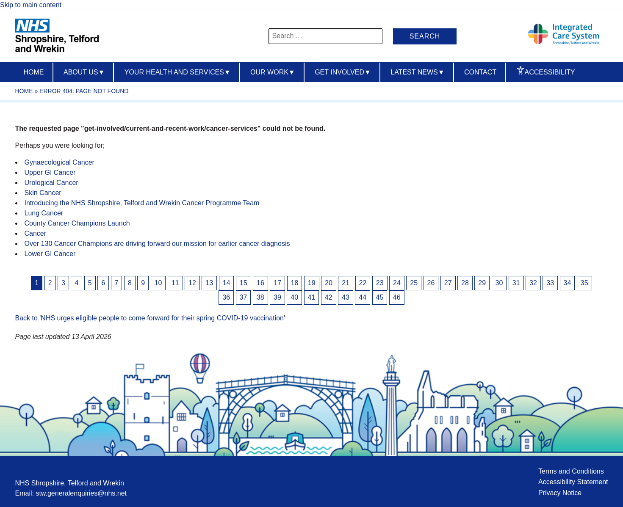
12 (192, 283)
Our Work (272, 72)
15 (243, 283)
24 (397, 283)
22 (363, 283)
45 (380, 297)
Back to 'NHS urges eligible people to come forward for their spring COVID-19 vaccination (149, 318)
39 (277, 297)
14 (226, 283)
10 (158, 283)
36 (226, 297)
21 (345, 283)
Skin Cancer (43, 192)
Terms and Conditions (571, 471)
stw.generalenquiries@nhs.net (81, 493)
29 (482, 283)
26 (431, 283)
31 (516, 283)
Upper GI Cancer (50, 172)
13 (209, 283)
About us (84, 72)
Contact (480, 72)
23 (380, 283)
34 (567, 283)
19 (312, 283)
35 (584, 283)
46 (397, 297)
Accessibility (550, 72)
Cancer (36, 233)
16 (260, 283)
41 (312, 297)
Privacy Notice (559, 492)
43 (345, 297)
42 (328, 297)
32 (533, 283)
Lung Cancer (44, 213)
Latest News (417, 72)
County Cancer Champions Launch (77, 223)
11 (175, 283)
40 (294, 297)
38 (260, 297)
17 (277, 283)
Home (34, 72)
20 (328, 283)
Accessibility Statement (573, 481)
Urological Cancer (51, 182)
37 (243, 297)
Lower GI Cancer (50, 253)
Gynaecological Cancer (59, 162)
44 (362, 297)
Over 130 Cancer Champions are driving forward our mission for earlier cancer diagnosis (157, 243)
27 (448, 283)
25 (414, 283)
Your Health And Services (178, 72)
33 (550, 283)
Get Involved (343, 72)
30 (499, 283)
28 (465, 283)
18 (295, 283)
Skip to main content (30, 4)
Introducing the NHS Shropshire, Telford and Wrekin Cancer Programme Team (142, 203)
